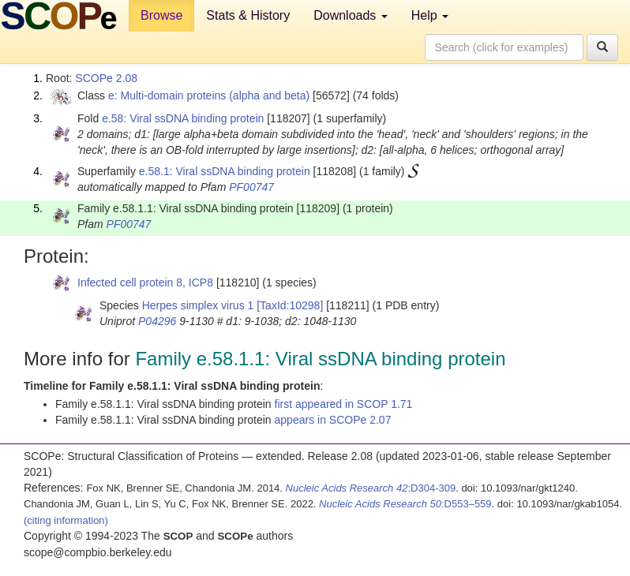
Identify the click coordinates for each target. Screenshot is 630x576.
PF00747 (251, 187)
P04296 (157, 321)
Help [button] (429, 15)
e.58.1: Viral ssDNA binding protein (224, 171)
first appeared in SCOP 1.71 (344, 404)
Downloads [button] (350, 15)
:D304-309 (371, 488)
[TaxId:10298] (290, 305)
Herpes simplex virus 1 (198, 305)
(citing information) (66, 520)
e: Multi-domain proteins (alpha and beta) (208, 95)
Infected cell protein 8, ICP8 (145, 282)
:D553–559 (405, 504)
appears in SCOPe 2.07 (333, 419)
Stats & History (248, 15)
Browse (161, 15)
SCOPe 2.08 (106, 78)
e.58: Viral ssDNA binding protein (183, 118)
